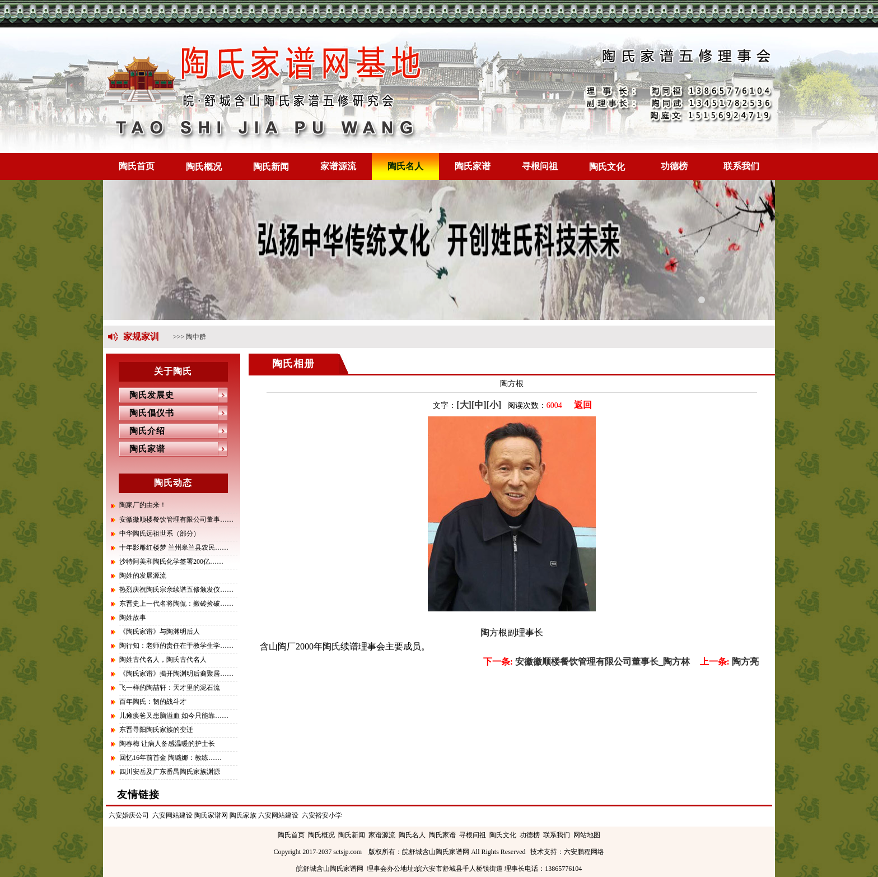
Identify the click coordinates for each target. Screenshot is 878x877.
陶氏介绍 (142, 430)
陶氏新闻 (271, 166)
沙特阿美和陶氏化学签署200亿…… (171, 561)
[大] (463, 405)
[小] (494, 405)
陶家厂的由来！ (142, 505)
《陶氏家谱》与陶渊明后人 (159, 631)
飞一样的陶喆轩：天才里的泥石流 (169, 688)
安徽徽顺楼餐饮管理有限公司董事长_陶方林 (586, 661)
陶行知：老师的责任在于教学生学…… (176, 645)
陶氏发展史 (146, 395)
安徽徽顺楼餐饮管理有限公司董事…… (176, 519)
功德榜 (674, 166)
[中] (479, 405)
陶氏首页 (137, 166)
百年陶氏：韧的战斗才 (152, 702)
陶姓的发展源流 (142, 575)
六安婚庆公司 (129, 815)
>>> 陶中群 (189, 337)
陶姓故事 (132, 617)
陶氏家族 (243, 815)
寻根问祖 (540, 166)
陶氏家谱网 (211, 815)
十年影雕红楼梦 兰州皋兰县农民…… (173, 547)
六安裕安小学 (322, 815)
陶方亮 (729, 661)
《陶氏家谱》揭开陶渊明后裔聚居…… (176, 674)
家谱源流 (338, 166)
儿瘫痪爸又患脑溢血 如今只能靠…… (173, 716)
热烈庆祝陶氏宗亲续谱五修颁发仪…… (176, 589)
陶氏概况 (204, 166)
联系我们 (741, 166)
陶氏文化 (607, 166)
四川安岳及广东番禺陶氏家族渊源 (169, 772)
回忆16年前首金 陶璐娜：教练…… (170, 758)
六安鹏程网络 (584, 852)
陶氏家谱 (473, 166)
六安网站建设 (172, 815)
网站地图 (586, 835)
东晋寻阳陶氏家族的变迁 (156, 730)
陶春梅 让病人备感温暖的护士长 (167, 744)
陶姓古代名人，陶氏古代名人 (163, 659)
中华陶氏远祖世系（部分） (159, 533)
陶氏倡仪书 (146, 413)
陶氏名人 (405, 166)
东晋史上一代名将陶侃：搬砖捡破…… (176, 603)
